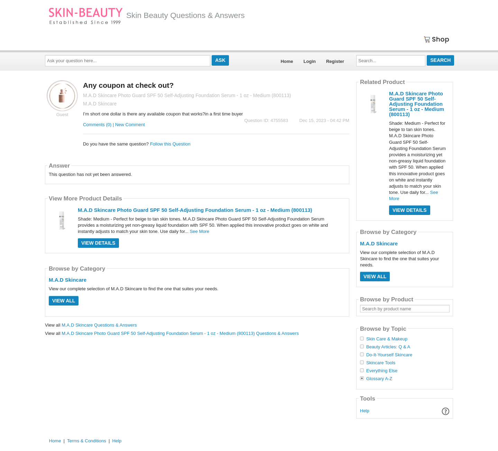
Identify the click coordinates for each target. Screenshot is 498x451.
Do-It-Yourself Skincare (389, 355)
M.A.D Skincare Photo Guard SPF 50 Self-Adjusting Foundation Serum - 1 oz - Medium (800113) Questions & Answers (180, 333)
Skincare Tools (380, 362)
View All (63, 300)
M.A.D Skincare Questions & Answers (99, 325)
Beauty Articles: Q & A (388, 347)
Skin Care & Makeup (386, 339)
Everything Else (381, 370)
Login (310, 61)
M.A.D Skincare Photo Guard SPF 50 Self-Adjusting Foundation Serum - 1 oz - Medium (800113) (195, 210)
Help (364, 410)
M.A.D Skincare (67, 280)
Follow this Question (170, 144)
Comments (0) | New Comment (114, 124)
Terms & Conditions (86, 440)
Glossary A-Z (379, 378)
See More (199, 231)
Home (286, 61)
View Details (98, 243)
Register (335, 61)
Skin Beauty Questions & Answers (146, 15)
